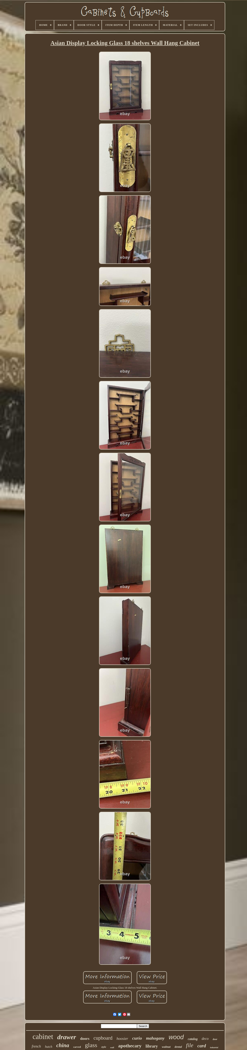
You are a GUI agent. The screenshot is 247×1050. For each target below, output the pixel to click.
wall (112, 1047)
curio (137, 1038)
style (103, 1046)
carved (77, 1046)
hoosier (122, 1038)
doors (84, 1038)
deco (205, 1039)
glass (91, 1045)
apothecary (130, 1045)
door (215, 1039)
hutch (48, 1046)
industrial (214, 1047)
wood (176, 1037)
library (152, 1046)
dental (178, 1046)
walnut (166, 1046)
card (201, 1045)
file (189, 1045)
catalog (193, 1039)
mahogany (155, 1038)
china (62, 1045)
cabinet (43, 1037)
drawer (66, 1037)
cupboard (103, 1038)
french (36, 1046)
